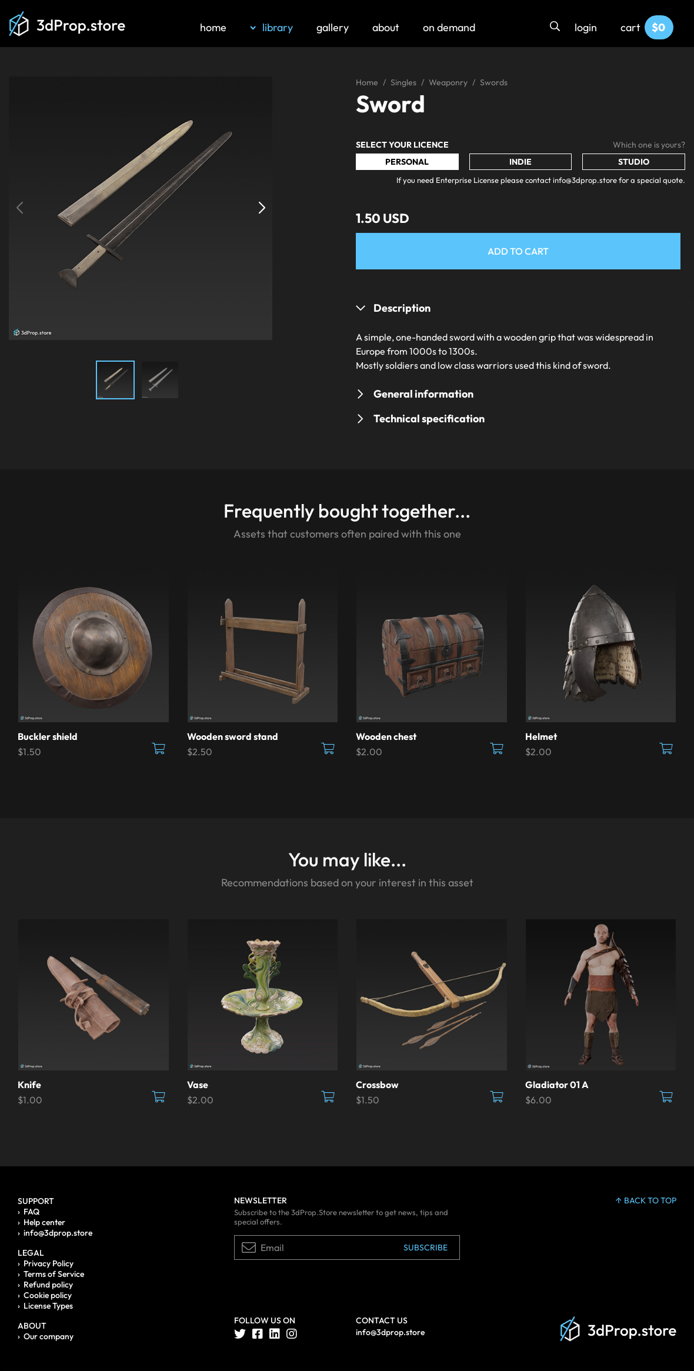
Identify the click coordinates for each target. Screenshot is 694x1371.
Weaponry (448, 82)
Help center (44, 1222)
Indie (520, 161)
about (385, 27)
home (213, 27)
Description (402, 308)
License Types (48, 1305)
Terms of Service (54, 1274)
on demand (449, 27)
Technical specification (429, 418)
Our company (49, 1336)
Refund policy (48, 1284)
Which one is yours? (649, 144)
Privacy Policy (49, 1263)
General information (423, 394)
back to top (646, 1200)
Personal (407, 161)
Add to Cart (518, 251)
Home (367, 82)
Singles (403, 82)
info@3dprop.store (58, 1232)
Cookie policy (48, 1295)
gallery (332, 27)
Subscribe (425, 1247)
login (586, 27)
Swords (494, 82)
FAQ (31, 1211)
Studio (633, 161)
